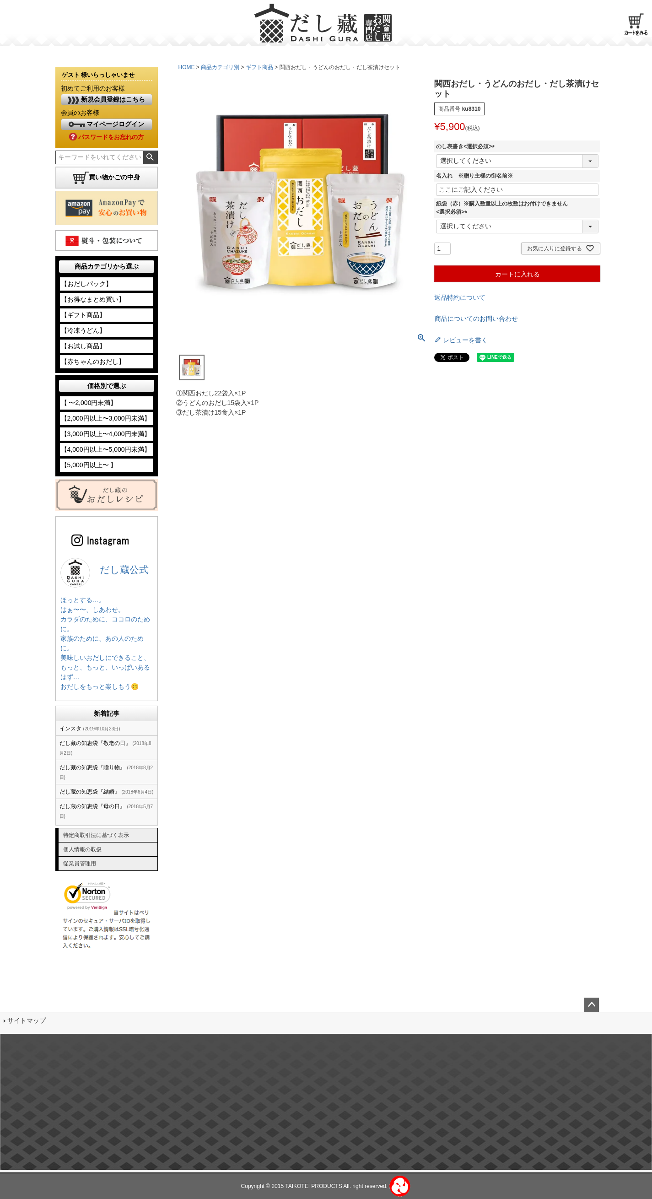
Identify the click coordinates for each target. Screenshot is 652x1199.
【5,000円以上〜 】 (89, 465)
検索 (150, 157)
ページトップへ (591, 1005)
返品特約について (459, 297)
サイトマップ (26, 1020)
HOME (186, 67)
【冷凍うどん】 (83, 330)
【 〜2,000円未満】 (89, 402)
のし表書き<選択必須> (466, 146)
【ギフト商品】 (83, 315)
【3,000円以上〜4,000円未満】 (106, 433)
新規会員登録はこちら (106, 99)
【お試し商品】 (83, 346)
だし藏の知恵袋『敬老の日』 (95, 743)
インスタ (70, 728)
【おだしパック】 (86, 283)
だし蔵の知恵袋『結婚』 (89, 792)
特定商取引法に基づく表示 (96, 835)
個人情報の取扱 (82, 849)
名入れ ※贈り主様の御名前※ (474, 176)
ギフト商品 (259, 67)
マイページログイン (107, 124)
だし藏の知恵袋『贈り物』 (92, 767)
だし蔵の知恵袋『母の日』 (92, 806)
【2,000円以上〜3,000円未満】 (106, 418)
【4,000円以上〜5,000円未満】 (106, 449)
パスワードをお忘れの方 (106, 137)
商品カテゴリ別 (220, 67)
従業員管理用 (79, 863)
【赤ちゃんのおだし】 (93, 361)
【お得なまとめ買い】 (93, 299)
